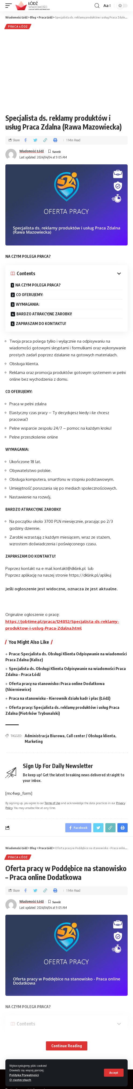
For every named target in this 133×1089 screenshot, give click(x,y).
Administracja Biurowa (44, 735)
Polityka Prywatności (24, 1075)
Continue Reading (66, 1045)
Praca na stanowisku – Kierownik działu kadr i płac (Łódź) (59, 698)
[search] (97, 6)
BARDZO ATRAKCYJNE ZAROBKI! (44, 314)
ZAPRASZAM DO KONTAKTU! (41, 323)
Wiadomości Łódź (31, 151)
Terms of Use (52, 803)
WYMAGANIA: (27, 304)
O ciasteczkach (20, 1080)
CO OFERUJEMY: (29, 294)
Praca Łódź (18, 26)
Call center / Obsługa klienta (90, 735)
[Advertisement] (66, 70)
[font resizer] (106, 5)
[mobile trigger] (10, 5)
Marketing (34, 741)
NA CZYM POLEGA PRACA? (38, 285)
